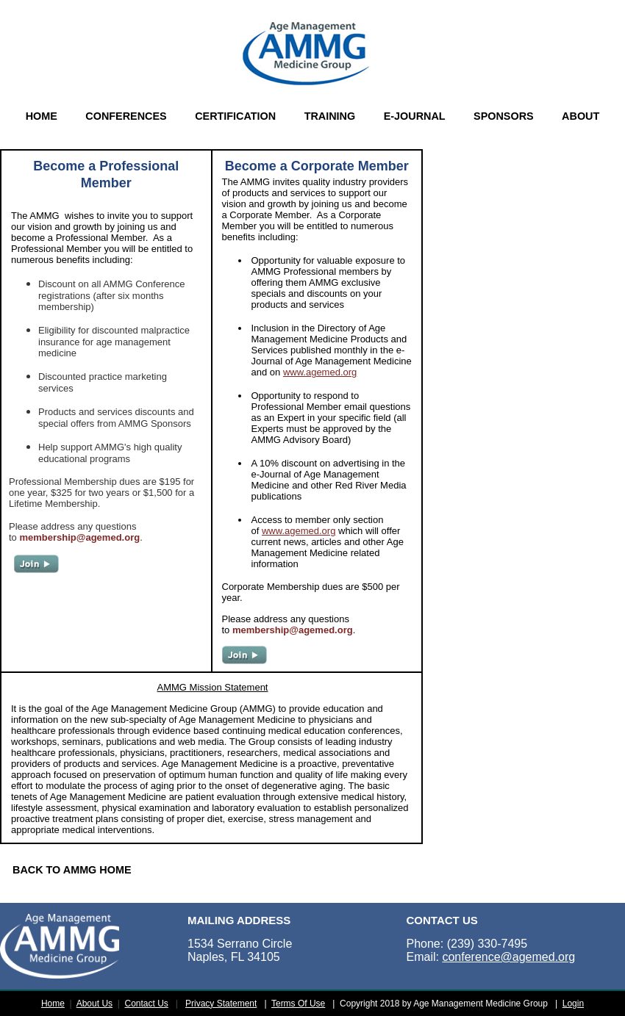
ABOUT (580, 116)
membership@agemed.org (79, 537)
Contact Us (146, 1003)
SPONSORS (504, 116)
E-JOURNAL (415, 116)
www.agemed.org (320, 372)
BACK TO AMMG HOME (72, 870)
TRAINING (330, 116)
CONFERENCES (125, 116)
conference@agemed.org (508, 957)
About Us (94, 1003)
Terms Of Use (298, 1003)
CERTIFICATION (235, 116)
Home (53, 1003)
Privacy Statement (221, 1003)
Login (573, 1003)
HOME (41, 116)
